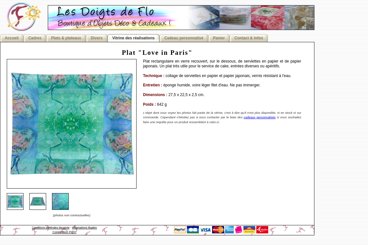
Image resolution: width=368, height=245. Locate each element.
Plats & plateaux (66, 38)
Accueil (12, 38)
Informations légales (84, 227)
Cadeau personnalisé (183, 38)
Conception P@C (64, 232)
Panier (219, 38)
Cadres (35, 38)
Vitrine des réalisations (133, 38)
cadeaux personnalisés (260, 117)
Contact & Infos (248, 38)
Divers (97, 38)
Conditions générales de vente (51, 227)
